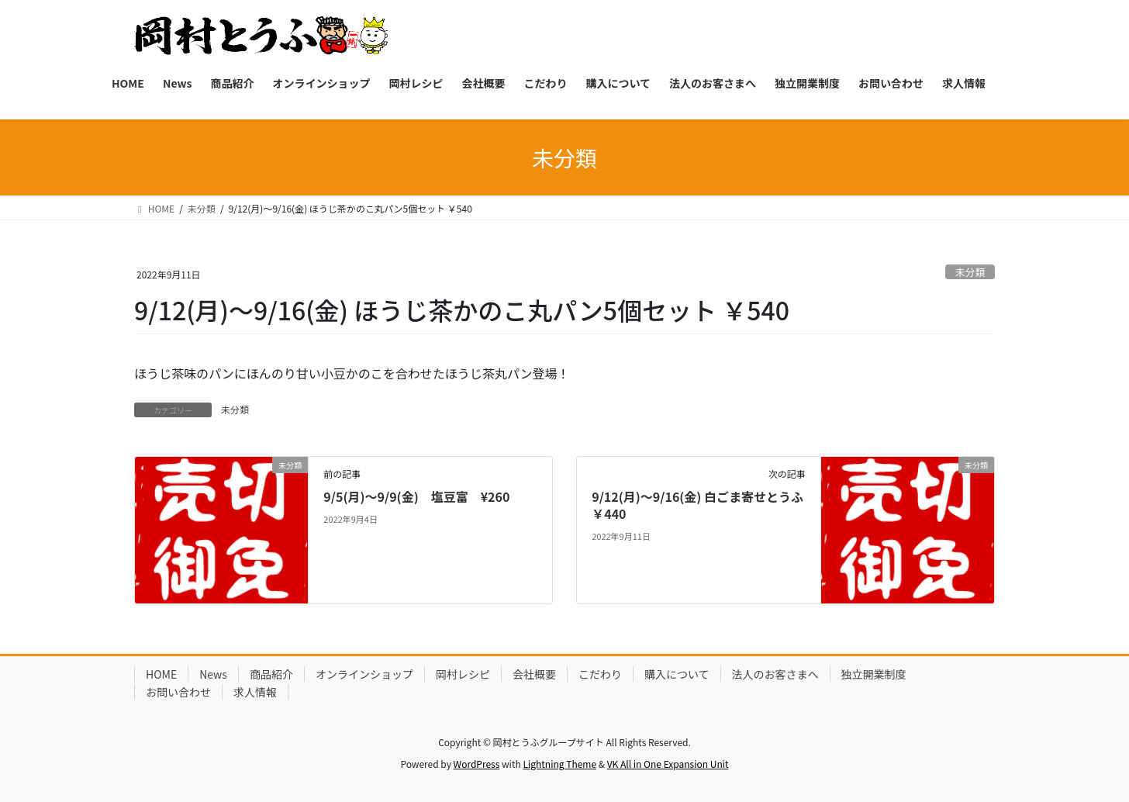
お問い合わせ (178, 692)
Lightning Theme (559, 763)
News (213, 674)
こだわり (600, 674)
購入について (677, 674)
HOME (161, 674)
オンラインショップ (364, 674)
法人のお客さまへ (775, 674)
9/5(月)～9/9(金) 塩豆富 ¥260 (416, 496)
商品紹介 (271, 674)
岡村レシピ (463, 674)
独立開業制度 (873, 674)
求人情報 (255, 692)
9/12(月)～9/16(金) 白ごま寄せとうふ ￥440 (704, 505)
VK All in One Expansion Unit (668, 763)
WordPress (477, 763)
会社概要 (534, 674)
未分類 (970, 271)
